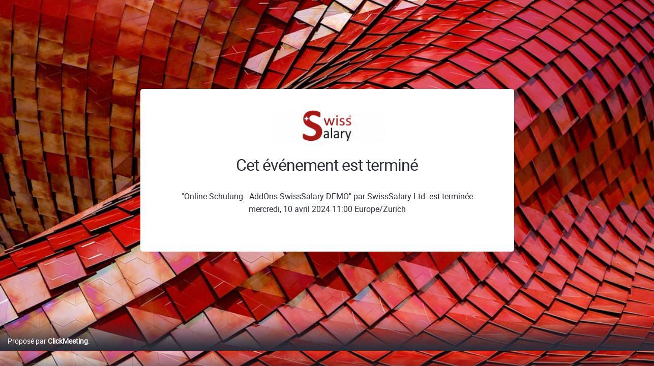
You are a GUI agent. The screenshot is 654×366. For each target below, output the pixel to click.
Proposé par (48, 351)
